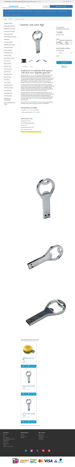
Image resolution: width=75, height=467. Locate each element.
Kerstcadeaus (7, 79)
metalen (31, 425)
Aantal (57, 56)
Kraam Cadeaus (7, 82)
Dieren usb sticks (7, 55)
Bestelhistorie (41, 436)
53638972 (39, 1)
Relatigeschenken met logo (9, 28)
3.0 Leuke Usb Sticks (8, 42)
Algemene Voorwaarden (8, 446)
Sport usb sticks (7, 71)
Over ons (5, 442)
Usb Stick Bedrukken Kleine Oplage (25, 11)
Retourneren (23, 436)
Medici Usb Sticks (7, 63)
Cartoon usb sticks (8, 50)
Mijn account (41, 434)
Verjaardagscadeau (15, 15)
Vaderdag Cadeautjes (8, 87)
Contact (22, 434)
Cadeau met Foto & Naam (50, 11)
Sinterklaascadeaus (8, 95)
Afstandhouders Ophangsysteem (7, 99)
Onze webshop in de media (9, 439)
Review (31, 66)
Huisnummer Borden (62, 11)
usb (34, 425)
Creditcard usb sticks (8, 52)
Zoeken (10, 19)
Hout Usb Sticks (7, 61)
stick (37, 425)
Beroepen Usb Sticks (8, 47)
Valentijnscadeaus (7, 90)
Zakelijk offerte (6, 440)
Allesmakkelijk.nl (34, 98)
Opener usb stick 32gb (28, 386)
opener (24, 425)
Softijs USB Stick (29, 110)
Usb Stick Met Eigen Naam (10, 11)
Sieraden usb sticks (8, 69)
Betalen (4, 444)
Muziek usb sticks (7, 66)
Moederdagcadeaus (8, 85)
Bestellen (64, 62)
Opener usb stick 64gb (28, 413)
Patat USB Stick (35, 112)
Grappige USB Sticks (38, 11)
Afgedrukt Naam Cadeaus (9, 44)
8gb (39, 425)
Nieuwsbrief (41, 439)
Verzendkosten (6, 437)
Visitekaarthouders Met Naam (10, 36)
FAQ (4, 436)
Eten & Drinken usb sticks (9, 58)
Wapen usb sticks (7, 77)
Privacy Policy (6, 443)
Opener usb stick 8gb (19, 19)
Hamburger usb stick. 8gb (28, 358)
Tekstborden (7, 15)
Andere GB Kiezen (60, 50)
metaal (28, 425)
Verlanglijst (41, 437)
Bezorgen (5, 434)
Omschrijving (24, 66)
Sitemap (22, 437)
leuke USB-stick (31, 75)
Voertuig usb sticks (8, 74)
